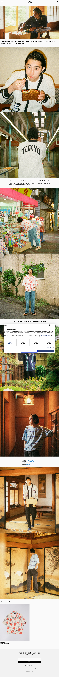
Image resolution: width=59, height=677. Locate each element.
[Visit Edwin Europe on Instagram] (27, 665)
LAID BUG (28, 464)
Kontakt (46, 668)
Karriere (43, 668)
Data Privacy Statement (45, 335)
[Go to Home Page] (29, 2)
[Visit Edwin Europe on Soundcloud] (31, 665)
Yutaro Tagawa (30, 460)
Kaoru (25, 462)
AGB (14, 668)
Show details (49, 347)
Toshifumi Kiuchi (34, 459)
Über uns (36, 668)
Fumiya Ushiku (31, 461)
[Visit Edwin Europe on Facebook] (25, 665)
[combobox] (30, 4)
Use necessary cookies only (29, 351)
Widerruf (17, 668)
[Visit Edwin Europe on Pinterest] (33, 665)
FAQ (12, 668)
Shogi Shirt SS (14, 643)
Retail (40, 668)
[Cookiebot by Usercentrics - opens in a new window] (49, 325)
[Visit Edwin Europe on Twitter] (29, 665)
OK (46, 351)
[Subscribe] (29, 662)
